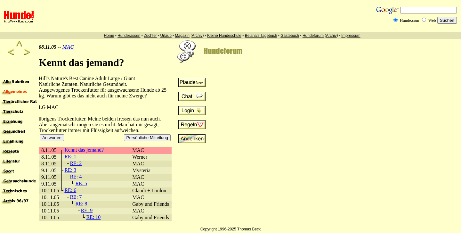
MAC (68, 47)
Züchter (150, 35)
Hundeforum (313, 35)
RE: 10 (93, 217)
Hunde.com (409, 20)
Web (432, 20)
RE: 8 (81, 203)
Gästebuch (289, 35)
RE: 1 (70, 156)
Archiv (197, 35)
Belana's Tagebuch (261, 35)
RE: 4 (76, 176)
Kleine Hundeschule (224, 35)
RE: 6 (70, 190)
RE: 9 (87, 210)
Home (109, 35)
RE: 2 (76, 163)
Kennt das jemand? (84, 150)
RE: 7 (76, 197)
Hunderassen (128, 35)
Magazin (182, 35)
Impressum (350, 35)
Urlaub (165, 35)
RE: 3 (70, 170)
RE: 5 (81, 183)
